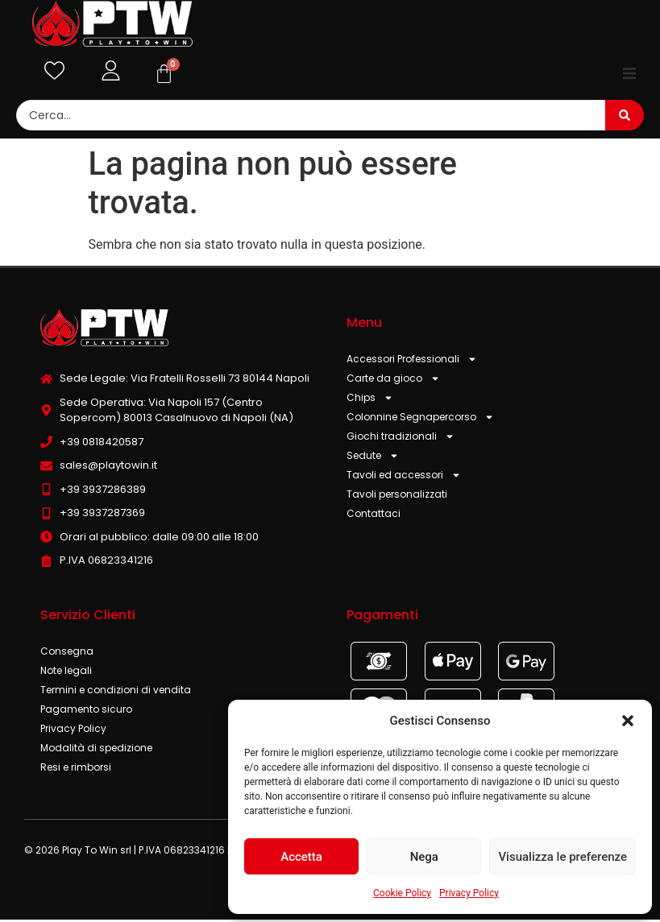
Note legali (66, 673)
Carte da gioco (393, 381)
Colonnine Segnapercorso (420, 420)
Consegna (66, 653)
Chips (370, 401)
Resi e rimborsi (75, 769)
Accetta (301, 857)
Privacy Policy (469, 893)
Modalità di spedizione (96, 750)
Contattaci (374, 516)
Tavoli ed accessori (404, 478)
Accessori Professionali (412, 362)
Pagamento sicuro (86, 711)
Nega (424, 857)
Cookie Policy (402, 893)
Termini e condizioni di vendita (115, 692)
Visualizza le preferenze (562, 857)
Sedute (373, 459)
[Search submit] (624, 118)
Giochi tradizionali (401, 439)
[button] (628, 721)
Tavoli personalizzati (397, 497)
